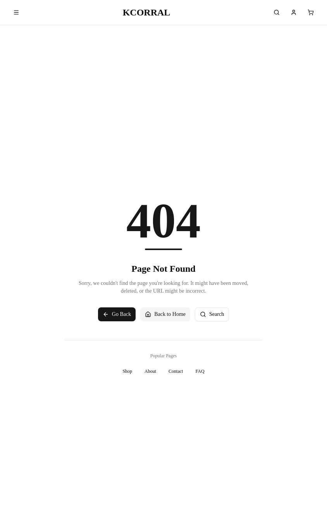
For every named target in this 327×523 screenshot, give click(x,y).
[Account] (294, 12)
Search (212, 314)
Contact (176, 371)
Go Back (117, 314)
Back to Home (165, 314)
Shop (127, 371)
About (150, 371)
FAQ (199, 371)
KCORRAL (146, 12)
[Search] (277, 12)
